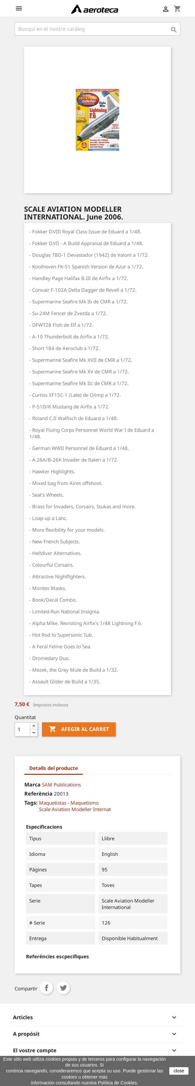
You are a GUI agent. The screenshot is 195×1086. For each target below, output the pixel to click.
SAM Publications (61, 784)
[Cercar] (97, 29)
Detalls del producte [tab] (53, 768)
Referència (38, 793)
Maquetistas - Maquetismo (69, 802)
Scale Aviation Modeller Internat (75, 809)
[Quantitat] (22, 729)
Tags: (31, 802)
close (179, 1070)
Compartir (46, 987)
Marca (32, 784)
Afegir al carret (79, 729)
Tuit (63, 987)
